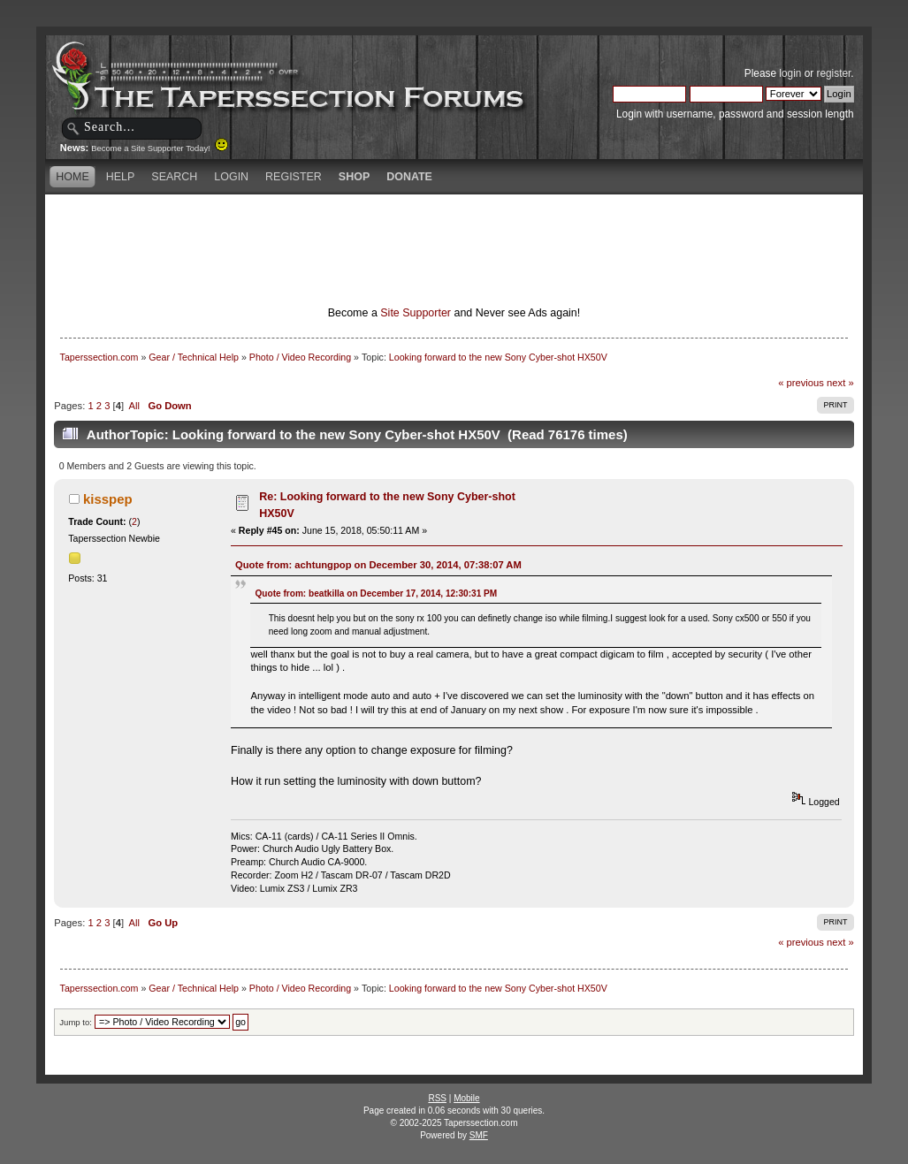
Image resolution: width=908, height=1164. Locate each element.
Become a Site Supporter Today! (159, 148)
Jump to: (75, 1022)
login (790, 73)
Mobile (466, 1098)
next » (840, 382)
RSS (437, 1098)
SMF (478, 1135)
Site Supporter (415, 313)
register (834, 73)
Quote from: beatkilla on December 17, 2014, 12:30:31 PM (376, 593)
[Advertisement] (453, 225)
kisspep (108, 498)
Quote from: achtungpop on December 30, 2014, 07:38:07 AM (378, 564)
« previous (801, 382)
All (134, 405)
